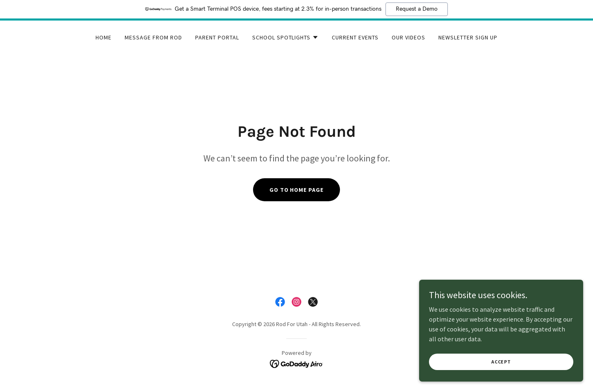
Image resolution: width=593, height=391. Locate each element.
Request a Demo (417, 9)
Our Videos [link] (408, 37)
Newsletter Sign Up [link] (467, 37)
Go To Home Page (296, 189)
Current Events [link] (355, 37)
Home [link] (104, 37)
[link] (280, 302)
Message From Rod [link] (153, 37)
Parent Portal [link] (217, 37)
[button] (285, 37)
